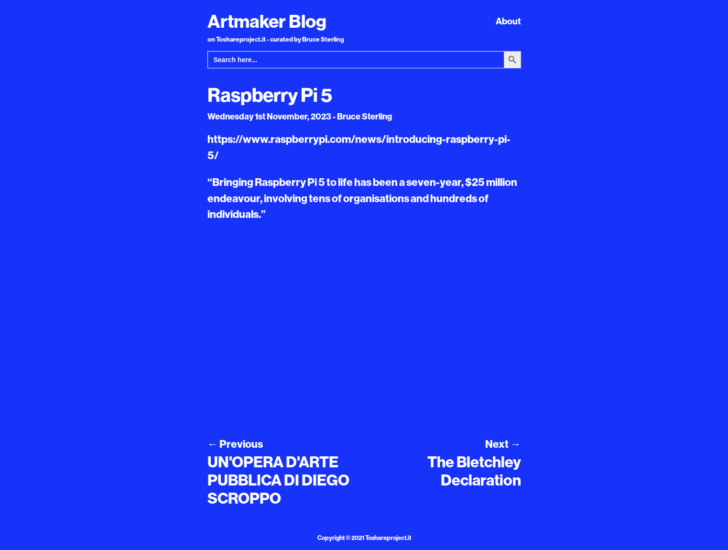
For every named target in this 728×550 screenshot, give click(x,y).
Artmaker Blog (266, 21)
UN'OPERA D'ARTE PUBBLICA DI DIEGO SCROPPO (278, 480)
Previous (235, 444)
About (508, 21)
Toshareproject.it (388, 537)
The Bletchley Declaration (474, 470)
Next (503, 444)
